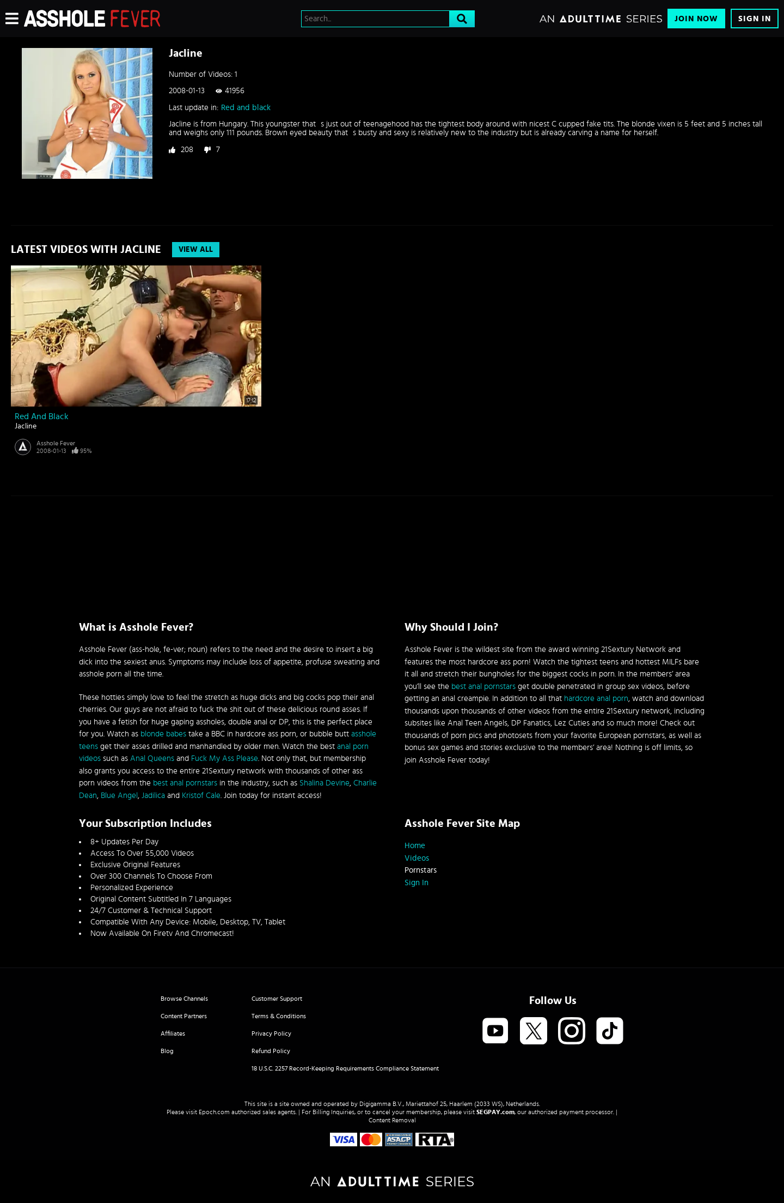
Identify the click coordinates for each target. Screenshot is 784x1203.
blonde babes (163, 734)
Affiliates (173, 1033)
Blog (167, 1051)
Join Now (696, 19)
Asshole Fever (55, 443)
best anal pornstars (185, 783)
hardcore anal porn (596, 698)
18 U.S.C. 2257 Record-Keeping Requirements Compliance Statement (345, 1068)
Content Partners (184, 1016)
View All (196, 249)
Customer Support (277, 998)
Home (415, 846)
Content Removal (392, 1120)
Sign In (754, 19)
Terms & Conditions (279, 1016)
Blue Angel (119, 795)
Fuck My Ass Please (224, 758)
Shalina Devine (324, 783)
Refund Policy (271, 1051)
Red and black (246, 108)
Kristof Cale (201, 795)
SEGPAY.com (495, 1112)
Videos (417, 858)
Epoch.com (214, 1112)
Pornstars (421, 870)
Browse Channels (184, 998)
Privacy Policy (271, 1033)
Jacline (25, 426)
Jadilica (153, 795)
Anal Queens (152, 758)
